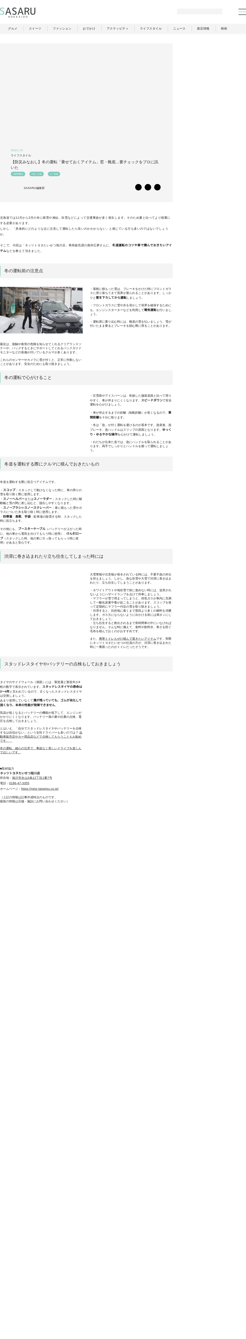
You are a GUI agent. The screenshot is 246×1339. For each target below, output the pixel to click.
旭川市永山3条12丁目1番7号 (32, 829)
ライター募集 (205, 1311)
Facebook (213, 469)
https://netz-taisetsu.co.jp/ (42, 840)
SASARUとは (162, 1311)
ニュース (206, 1302)
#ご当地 (54, 174)
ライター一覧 (228, 1302)
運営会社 (183, 1311)
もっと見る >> (231, 286)
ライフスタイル (183, 1302)
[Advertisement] (213, 70)
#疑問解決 (18, 174)
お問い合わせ (228, 1311)
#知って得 (36, 174)
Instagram (230, 469)
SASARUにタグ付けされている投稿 (29, 1131)
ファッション (139, 1302)
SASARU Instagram (21, 1030)
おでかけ (160, 1302)
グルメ (118, 1302)
